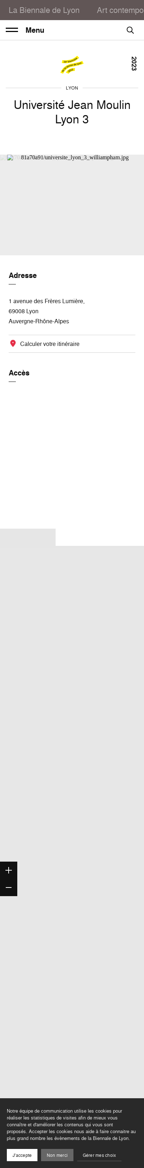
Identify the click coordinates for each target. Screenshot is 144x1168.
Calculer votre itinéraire (50, 344)
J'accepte (22, 1155)
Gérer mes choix (99, 1155)
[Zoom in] (8, 870)
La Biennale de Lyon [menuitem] (44, 9)
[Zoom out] (8, 887)
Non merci (57, 1155)
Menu (25, 30)
